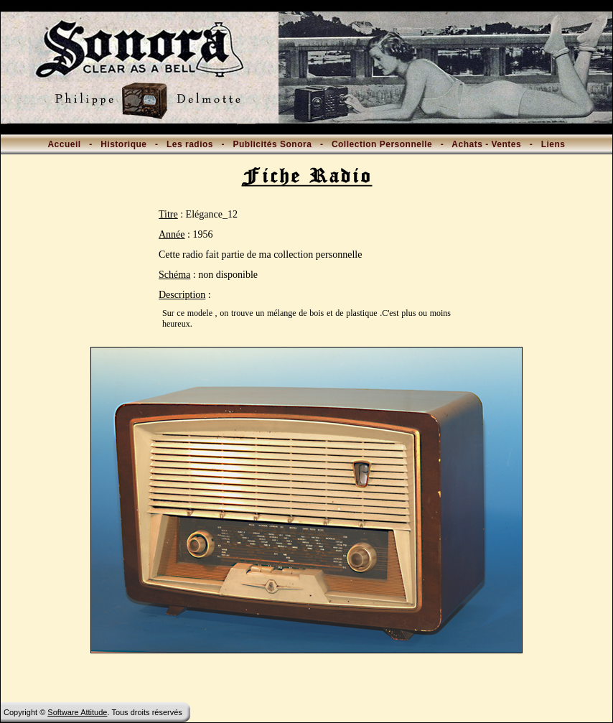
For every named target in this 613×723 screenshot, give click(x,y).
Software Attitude (77, 712)
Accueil (63, 144)
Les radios (190, 144)
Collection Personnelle (382, 144)
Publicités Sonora (272, 144)
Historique (123, 144)
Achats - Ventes (486, 144)
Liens (553, 144)
